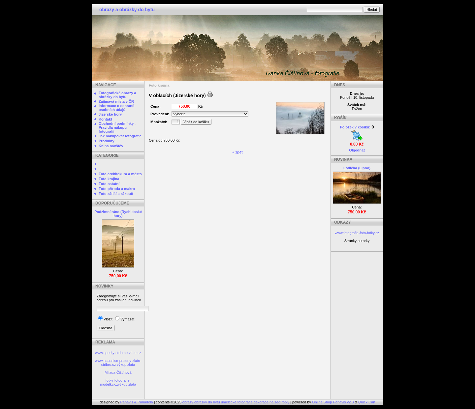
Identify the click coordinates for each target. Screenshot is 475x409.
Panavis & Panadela (137, 402)
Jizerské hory (110, 114)
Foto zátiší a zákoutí (116, 194)
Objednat (357, 150)
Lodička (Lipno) (356, 168)
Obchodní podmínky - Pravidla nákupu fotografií (117, 127)
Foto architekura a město (120, 174)
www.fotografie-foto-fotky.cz (357, 233)
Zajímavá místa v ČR (116, 101)
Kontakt (105, 119)
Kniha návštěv (111, 146)
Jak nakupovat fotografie (120, 136)
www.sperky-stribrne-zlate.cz (118, 353)
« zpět (237, 152)
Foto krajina (109, 179)
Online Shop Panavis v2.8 (333, 402)
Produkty (106, 141)
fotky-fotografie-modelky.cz (115, 382)
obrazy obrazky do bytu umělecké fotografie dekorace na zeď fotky (236, 402)
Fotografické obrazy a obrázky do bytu (117, 95)
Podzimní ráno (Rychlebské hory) (118, 214)
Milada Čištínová (118, 372)
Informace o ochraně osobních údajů (116, 108)
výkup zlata (126, 365)
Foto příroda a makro (117, 189)
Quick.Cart (366, 402)
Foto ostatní (109, 184)
